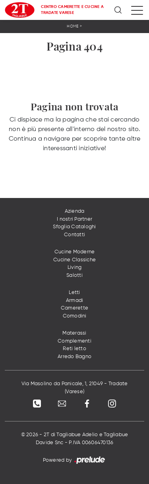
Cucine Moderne (74, 252)
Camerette (74, 308)
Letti (74, 292)
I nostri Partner (74, 219)
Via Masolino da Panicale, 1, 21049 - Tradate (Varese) (74, 387)
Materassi (74, 333)
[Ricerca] (118, 10)
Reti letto (74, 348)
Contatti (74, 234)
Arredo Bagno (74, 356)
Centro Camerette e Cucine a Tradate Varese (72, 10)
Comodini (75, 316)
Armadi (74, 300)
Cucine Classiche (74, 260)
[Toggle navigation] (137, 10)
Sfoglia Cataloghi (74, 226)
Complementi (74, 341)
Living (75, 267)
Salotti (74, 275)
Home (72, 26)
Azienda (75, 211)
